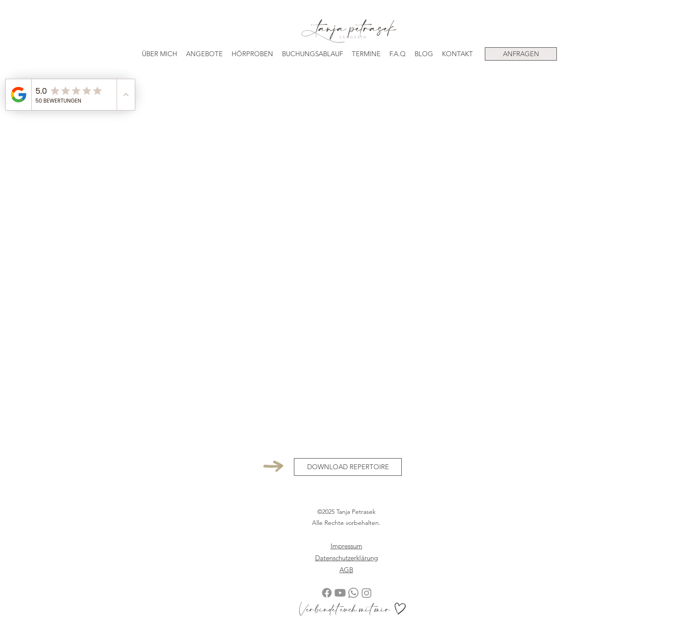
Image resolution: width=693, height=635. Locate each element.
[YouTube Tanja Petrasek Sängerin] (340, 592)
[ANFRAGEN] (521, 54)
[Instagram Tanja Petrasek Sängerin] (366, 592)
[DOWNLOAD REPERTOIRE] (348, 467)
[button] (204, 54)
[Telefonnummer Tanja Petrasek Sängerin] (353, 592)
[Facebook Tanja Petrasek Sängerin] (326, 592)
